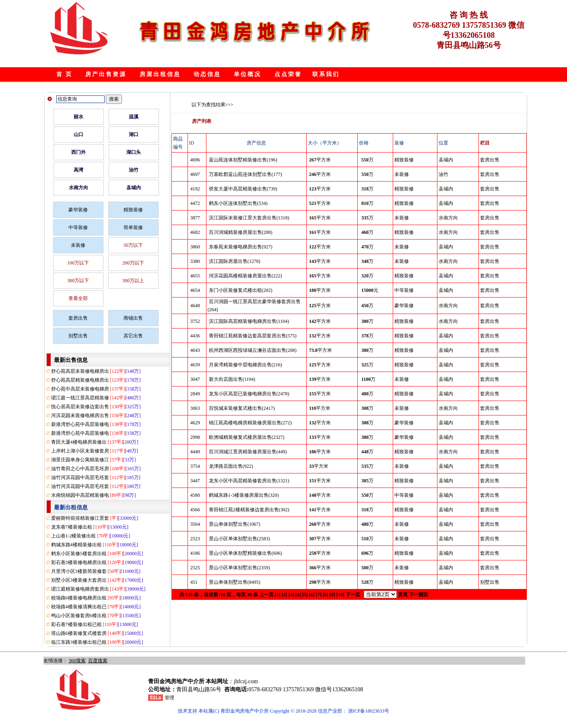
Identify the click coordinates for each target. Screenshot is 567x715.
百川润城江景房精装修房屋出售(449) (248, 452)
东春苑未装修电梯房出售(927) (240, 247)
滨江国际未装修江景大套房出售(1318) (249, 218)
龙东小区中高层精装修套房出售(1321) (249, 481)
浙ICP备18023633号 (369, 711)
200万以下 (133, 263)
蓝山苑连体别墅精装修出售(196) (243, 160)
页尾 (403, 594)
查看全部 (78, 298)
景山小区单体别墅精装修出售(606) (245, 553)
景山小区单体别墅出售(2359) (239, 567)
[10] (340, 594)
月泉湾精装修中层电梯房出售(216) (245, 365)
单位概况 (247, 74)
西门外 (78, 152)
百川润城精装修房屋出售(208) (240, 232)
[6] (312, 594)
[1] (277, 594)
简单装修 (133, 227)
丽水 (78, 117)
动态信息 (207, 74)
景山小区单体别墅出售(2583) (239, 538)
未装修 (78, 245)
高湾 (78, 170)
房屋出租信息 (160, 74)
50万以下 (133, 245)
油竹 (133, 170)
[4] (298, 594)
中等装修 (78, 227)
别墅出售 (78, 336)
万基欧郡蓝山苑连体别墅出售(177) (245, 174)
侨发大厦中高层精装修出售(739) (243, 189)
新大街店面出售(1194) (232, 379)
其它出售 (133, 336)
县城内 (133, 187)
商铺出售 (133, 318)
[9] (332, 594)
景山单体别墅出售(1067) (234, 524)
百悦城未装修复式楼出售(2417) (242, 408)
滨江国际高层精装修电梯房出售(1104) (249, 321)
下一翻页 (418, 594)
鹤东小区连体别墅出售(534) (238, 203)
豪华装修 (78, 210)
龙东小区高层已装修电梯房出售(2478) (249, 394)
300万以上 (133, 280)
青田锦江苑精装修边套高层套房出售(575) (253, 336)
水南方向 (78, 187)
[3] (291, 594)
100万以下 (78, 263)
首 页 (64, 74)
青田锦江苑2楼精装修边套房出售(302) (249, 509)
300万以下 (78, 280)
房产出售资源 (105, 74)
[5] (305, 594)
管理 (169, 698)
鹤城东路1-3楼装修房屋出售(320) (244, 495)
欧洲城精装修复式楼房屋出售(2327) (247, 437)
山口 (78, 134)
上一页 (266, 594)
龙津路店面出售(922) (231, 466)
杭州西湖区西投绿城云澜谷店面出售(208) (253, 350)
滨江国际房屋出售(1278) (234, 261)
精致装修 (133, 210)
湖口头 (133, 152)
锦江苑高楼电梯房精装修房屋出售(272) (250, 423)
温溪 (133, 117)
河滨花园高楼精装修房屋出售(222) (245, 276)
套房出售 (78, 318)
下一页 (353, 594)
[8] (325, 594)
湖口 (133, 134)
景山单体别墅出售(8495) (234, 582)
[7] (319, 594)
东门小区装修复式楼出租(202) (240, 290)
